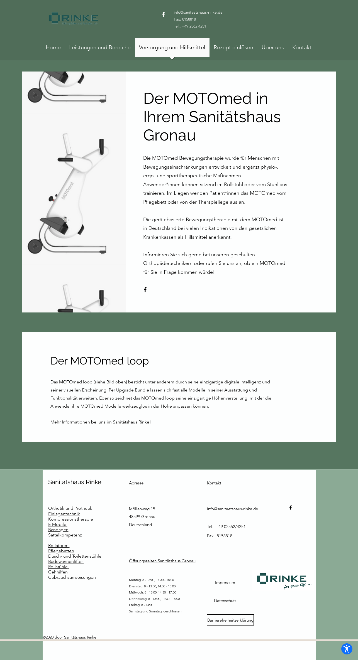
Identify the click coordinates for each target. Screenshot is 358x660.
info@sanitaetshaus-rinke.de (232, 508)
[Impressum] (225, 582)
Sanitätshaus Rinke (74, 482)
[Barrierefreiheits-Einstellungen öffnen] (344, 646)
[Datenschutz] (225, 600)
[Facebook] (163, 14)
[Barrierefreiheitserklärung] (230, 619)
